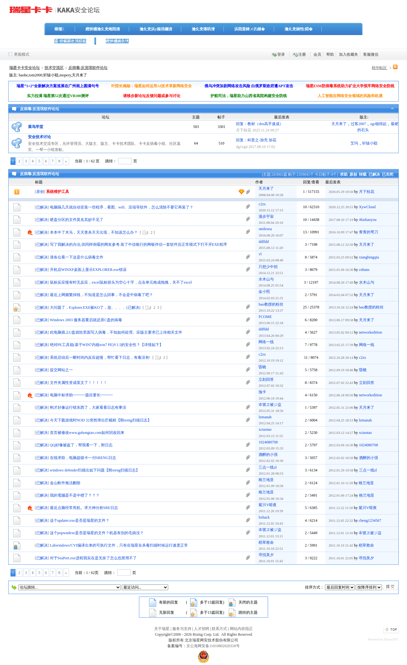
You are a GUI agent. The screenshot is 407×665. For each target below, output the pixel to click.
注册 (302, 54)
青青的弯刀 (368, 232)
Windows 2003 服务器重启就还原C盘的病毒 (86, 320)
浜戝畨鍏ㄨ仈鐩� (249, 29)
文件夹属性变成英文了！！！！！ (78, 382)
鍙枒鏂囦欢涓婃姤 (70, 41)
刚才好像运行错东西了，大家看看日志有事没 (88, 407)
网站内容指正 (241, 628)
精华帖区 (379, 68)
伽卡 (262, 392)
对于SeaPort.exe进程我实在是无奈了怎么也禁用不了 (93, 558)
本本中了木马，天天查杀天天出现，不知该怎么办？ (94, 232)
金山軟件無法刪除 (65, 483)
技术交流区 (54, 68)
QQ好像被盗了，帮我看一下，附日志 (81, 445)
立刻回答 (266, 379)
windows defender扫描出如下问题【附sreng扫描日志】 (95, 470)
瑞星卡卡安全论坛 (24, 68)
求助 (344, 174)
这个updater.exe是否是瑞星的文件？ (79, 520)
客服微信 (370, 54)
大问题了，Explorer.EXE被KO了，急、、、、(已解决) (95, 307)
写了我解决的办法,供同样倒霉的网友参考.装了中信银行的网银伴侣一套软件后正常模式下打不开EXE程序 (138, 244)
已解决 (374, 174)
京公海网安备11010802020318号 (213, 646)
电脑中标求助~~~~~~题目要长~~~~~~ (81, 395)
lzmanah (265, 417)
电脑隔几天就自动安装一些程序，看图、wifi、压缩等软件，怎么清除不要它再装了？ (121, 207)
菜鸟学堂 (35, 126)
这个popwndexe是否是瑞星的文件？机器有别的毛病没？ (97, 533)
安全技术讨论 (39, 137)
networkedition (370, 332)
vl (260, 254)
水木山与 (266, 279)
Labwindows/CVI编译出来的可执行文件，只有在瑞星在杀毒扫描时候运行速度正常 (119, 545)
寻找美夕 (266, 555)
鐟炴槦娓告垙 (117, 41)
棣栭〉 (60, 29)
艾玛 (354, 143)
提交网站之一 (61, 370)
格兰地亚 (266, 480)
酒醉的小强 (268, 454)
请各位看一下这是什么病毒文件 (76, 257)
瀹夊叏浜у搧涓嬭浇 (156, 29)
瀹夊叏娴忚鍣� (299, 29)
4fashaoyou (367, 219)
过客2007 (358, 124)
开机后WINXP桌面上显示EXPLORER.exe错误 (88, 269)
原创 (353, 174)
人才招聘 (201, 628)
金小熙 (264, 291)
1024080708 (268, 442)
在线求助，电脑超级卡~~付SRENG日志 (83, 458)
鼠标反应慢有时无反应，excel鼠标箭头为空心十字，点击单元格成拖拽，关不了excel (121, 282)
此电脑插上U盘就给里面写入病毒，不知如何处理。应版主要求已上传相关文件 (116, 332)
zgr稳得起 (378, 124)
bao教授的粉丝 (271, 304)
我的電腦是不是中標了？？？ (75, 495)
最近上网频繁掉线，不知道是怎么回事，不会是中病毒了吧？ (101, 295)
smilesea (265, 229)
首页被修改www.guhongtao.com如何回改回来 (87, 432)
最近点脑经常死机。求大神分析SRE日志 (84, 508)
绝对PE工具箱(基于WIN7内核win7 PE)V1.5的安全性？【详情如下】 (106, 345)
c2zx (262, 204)
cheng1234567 (370, 520)
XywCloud (367, 207)
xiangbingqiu (369, 257)
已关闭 (387, 174)
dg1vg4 (241, 147)
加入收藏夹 (348, 54)
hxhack (264, 517)
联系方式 (219, 628)
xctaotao (265, 429)
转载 (363, 174)
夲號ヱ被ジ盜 (270, 404)
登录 (281, 54)
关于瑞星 (161, 628)
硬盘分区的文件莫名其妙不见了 (76, 219)
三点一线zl (268, 467)
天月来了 (339, 124)
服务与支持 (181, 628)
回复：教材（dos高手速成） (259, 124)
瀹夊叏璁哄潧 (203, 29)
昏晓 (262, 367)
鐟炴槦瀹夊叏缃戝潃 (103, 29)
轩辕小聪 (369, 143)
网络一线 (266, 342)
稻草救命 (266, 542)
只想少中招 (268, 267)
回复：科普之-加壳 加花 (256, 140)
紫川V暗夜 (268, 505)
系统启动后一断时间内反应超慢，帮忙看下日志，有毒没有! (100, 357)
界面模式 (21, 54)
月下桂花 (243, 130)
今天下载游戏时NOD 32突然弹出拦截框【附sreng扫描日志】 (100, 420)
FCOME (265, 317)
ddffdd (264, 241)
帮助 (330, 54)
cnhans (364, 269)
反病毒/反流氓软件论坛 (87, 68)
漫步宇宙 (266, 216)
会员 (317, 54)
